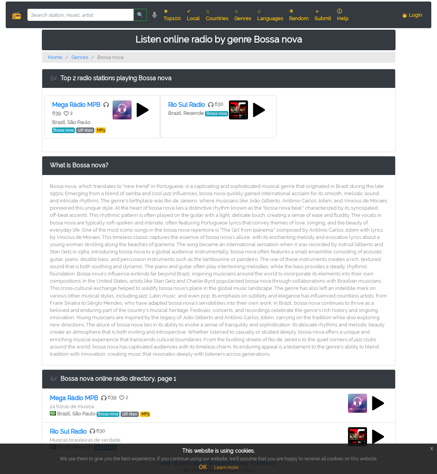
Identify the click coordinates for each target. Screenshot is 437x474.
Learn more (226, 467)
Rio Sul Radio (186, 104)
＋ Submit (323, 14)
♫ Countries (217, 14)
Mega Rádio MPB (76, 104)
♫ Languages (270, 14)
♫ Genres (242, 14)
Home (55, 57)
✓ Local (193, 14)
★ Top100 (172, 14)
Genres (80, 57)
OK (203, 467)
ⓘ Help (342, 14)
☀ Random (298, 14)
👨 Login (412, 15)
